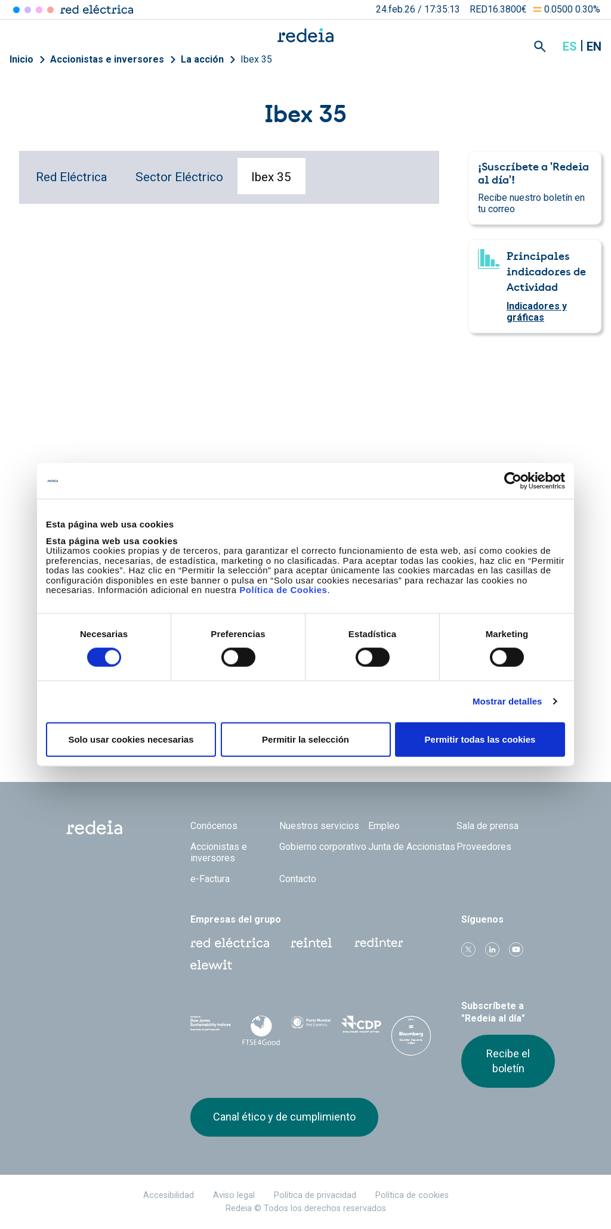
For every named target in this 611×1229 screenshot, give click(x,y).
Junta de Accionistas (411, 846)
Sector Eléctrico (179, 177)
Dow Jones (210, 1028)
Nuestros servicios (319, 825)
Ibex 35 (256, 59)
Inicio (21, 59)
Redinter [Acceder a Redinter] (27, 10)
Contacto (297, 878)
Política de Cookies (283, 590)
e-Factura (210, 878)
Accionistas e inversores (107, 59)
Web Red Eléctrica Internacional (379, 943)
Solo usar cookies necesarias (130, 739)
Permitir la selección (305, 739)
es (570, 46)
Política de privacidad (315, 1195)
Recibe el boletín (508, 1060)
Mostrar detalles (507, 701)
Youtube (516, 949)
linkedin (492, 949)
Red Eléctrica (71, 177)
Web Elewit (211, 965)
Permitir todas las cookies (480, 739)
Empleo (384, 825)
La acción (202, 59)
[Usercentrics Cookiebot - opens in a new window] (513, 481)
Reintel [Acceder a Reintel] (39, 10)
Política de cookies (412, 1195)
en (594, 46)
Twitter (468, 949)
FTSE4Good (260, 1030)
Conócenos (213, 825)
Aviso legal (234, 1195)
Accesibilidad (168, 1195)
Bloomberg (411, 1040)
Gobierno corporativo (322, 846)
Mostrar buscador (540, 46)
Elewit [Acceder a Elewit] (50, 10)
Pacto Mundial (311, 1029)
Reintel (311, 943)
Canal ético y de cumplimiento (284, 1116)
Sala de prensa (487, 825)
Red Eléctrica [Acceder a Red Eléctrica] (16, 10)
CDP (361, 1028)
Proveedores (483, 846)
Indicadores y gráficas (537, 311)
